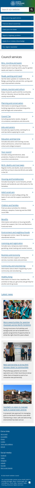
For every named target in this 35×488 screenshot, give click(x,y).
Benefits (4, 219)
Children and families (10, 205)
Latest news (7, 294)
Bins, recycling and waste (11, 63)
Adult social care (8, 192)
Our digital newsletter (9, 47)
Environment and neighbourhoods (15, 232)
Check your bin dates (9, 29)
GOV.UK (3, 447)
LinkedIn (3, 463)
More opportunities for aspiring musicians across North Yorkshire (17, 323)
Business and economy (10, 255)
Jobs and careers (8, 127)
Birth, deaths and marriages (12, 165)
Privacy (3, 439)
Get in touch (4, 434)
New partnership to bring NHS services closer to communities (15, 365)
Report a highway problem (11, 35)
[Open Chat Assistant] (29, 482)
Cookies (3, 442)
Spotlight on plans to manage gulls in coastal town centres (15, 408)
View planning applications (11, 18)
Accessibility (4, 437)
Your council (6, 152)
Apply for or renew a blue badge (13, 41)
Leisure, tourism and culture (13, 89)
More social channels (6, 468)
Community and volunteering (13, 266)
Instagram (3, 460)
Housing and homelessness (12, 179)
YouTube (3, 465)
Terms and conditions (7, 444)
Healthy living (6, 277)
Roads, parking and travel (11, 76)
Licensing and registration (12, 243)
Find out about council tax (11, 24)
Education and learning (10, 139)
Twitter (3, 458)
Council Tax (6, 116)
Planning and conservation (12, 103)
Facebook (3, 455)
